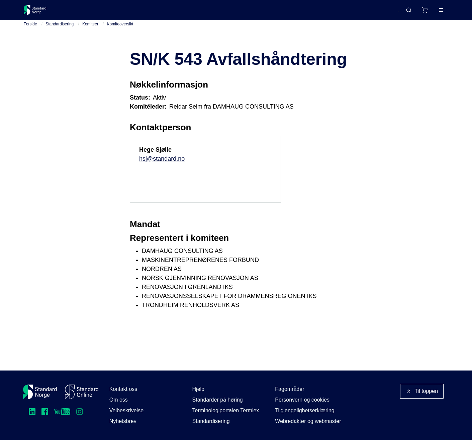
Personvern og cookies (302, 400)
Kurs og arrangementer (178, 12)
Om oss (118, 400)
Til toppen (422, 391)
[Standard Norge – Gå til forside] (39, 12)
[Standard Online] (81, 392)
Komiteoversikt (120, 29)
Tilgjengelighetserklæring (304, 410)
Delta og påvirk (122, 12)
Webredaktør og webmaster (308, 421)
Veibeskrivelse (126, 410)
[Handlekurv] (405, 12)
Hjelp (198, 389)
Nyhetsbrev (122, 421)
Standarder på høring (217, 400)
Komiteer (90, 29)
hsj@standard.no (162, 164)
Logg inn (432, 12)
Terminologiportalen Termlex (225, 410)
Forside (30, 29)
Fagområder (289, 389)
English (378, 13)
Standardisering (59, 29)
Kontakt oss (123, 389)
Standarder (80, 12)
